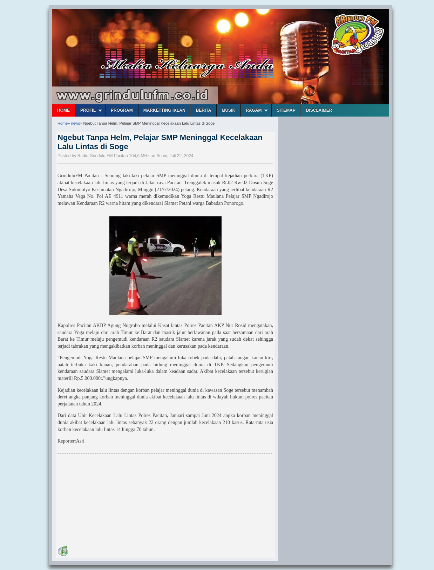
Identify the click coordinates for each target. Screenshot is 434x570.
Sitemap (286, 110)
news (75, 123)
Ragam (254, 110)
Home (63, 110)
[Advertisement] (110, 500)
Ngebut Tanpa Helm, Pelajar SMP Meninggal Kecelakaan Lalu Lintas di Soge (160, 142)
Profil (88, 110)
